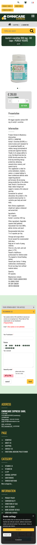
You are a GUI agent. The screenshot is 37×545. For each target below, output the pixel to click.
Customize (18, 540)
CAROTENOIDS (9, 478)
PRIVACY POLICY (10, 498)
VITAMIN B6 (8, 469)
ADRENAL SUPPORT (11, 475)
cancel (7, 381)
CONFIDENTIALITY (10, 501)
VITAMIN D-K (9, 466)
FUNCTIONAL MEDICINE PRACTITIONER (16, 452)
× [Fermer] (33, 516)
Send (30, 381)
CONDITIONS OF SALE (11, 504)
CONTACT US (9, 449)
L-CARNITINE (25, 25)
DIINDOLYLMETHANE (11, 481)
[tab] (18, 307)
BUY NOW (24, 105)
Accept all (18, 529)
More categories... (6, 484)
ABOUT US (8, 443)
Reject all (7, 535)
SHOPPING (16, 25)
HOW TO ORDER (10, 507)
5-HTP (7, 472)
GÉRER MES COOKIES (11, 513)
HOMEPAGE (8, 440)
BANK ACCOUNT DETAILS (12, 510)
